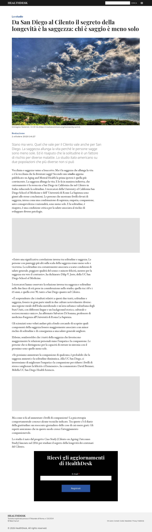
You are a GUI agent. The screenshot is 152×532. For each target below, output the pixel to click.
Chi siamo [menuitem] (108, 521)
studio (71, 174)
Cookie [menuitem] (120, 521)
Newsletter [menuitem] (127, 521)
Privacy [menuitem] (134, 521)
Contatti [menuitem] (115, 521)
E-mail (75, 474)
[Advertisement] (76, 235)
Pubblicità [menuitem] (140, 521)
